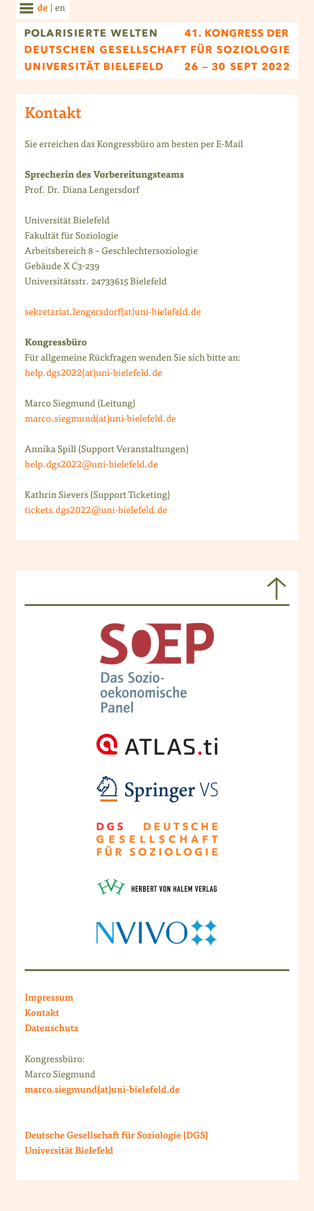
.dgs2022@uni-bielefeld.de (100, 465)
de (42, 8)
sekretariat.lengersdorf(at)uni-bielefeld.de (113, 313)
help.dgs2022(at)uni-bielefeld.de (93, 374)
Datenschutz (51, 1029)
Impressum (49, 998)
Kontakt (42, 1014)
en (60, 8)
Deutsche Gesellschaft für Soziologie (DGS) (116, 1136)
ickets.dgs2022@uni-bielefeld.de (97, 511)
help (34, 465)
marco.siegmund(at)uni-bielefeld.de (100, 419)
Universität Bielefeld (69, 1151)
